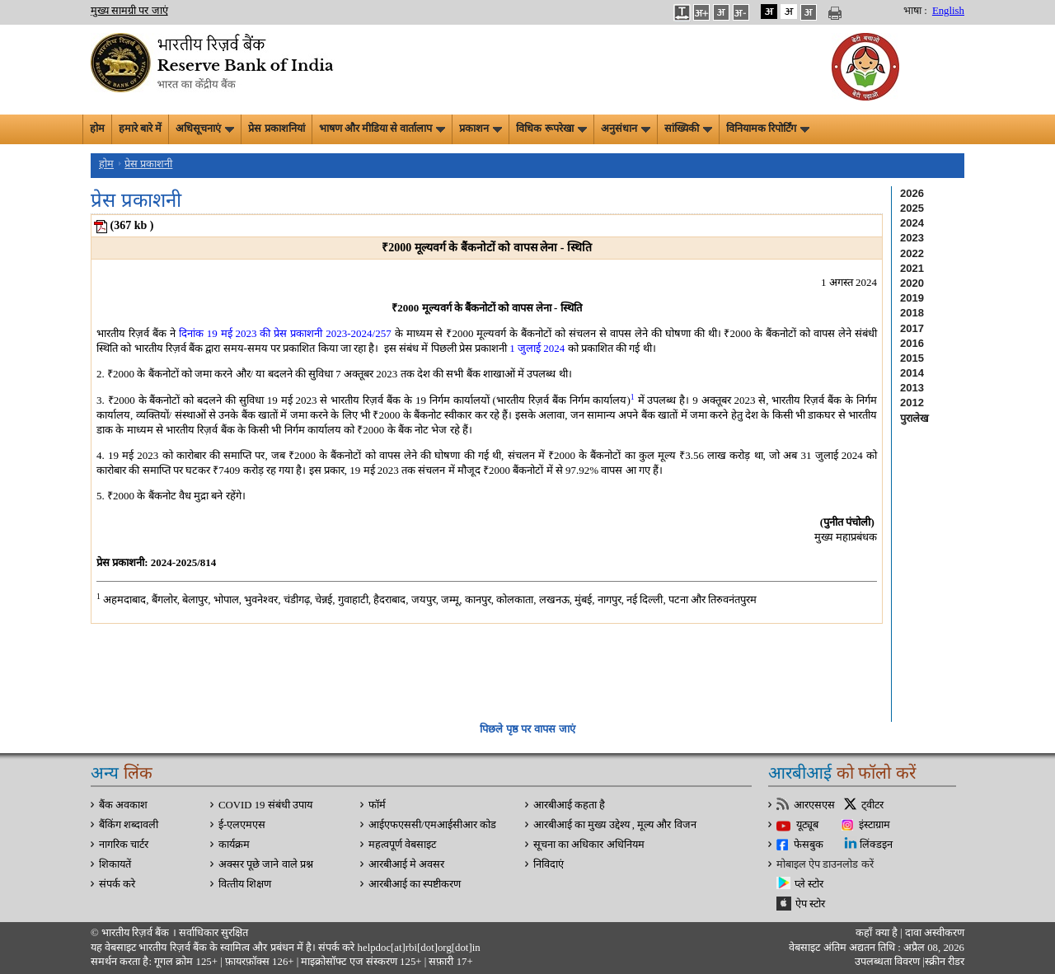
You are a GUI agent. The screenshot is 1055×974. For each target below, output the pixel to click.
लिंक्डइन (876, 844)
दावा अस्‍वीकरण (934, 933)
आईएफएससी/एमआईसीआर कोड (432, 825)
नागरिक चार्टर (123, 844)
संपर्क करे (117, 884)
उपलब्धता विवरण (887, 961)
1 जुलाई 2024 (537, 348)
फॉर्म (377, 805)
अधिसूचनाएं (205, 128)
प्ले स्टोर (809, 884)
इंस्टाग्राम (874, 825)
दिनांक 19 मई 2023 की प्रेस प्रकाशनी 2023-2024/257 (285, 333)
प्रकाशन (480, 128)
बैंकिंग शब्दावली (128, 825)
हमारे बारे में (140, 128)
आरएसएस (814, 805)
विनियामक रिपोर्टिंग (767, 128)
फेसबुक (808, 844)
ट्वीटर (872, 805)
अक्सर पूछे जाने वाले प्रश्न (265, 864)
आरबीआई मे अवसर (406, 864)
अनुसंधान (625, 128)
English (948, 10)
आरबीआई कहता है (569, 805)
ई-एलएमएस (241, 825)
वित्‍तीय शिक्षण (244, 884)
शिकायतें (115, 864)
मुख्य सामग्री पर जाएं (129, 10)
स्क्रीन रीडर (944, 961)
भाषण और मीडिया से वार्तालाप (382, 128)
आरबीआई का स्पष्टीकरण (414, 884)
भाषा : (915, 10)
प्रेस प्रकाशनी (148, 164)
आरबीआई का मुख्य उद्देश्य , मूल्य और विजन (614, 825)
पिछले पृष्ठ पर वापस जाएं (527, 729)
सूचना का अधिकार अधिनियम (589, 844)
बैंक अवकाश (123, 805)
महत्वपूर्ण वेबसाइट (402, 844)
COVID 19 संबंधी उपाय (265, 805)
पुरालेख (914, 418)
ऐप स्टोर (810, 904)
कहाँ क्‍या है (878, 933)
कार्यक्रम (234, 844)
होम (97, 128)
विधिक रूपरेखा (551, 128)
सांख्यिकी (688, 128)
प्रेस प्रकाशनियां (276, 128)
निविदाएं (548, 864)
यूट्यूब (807, 825)
